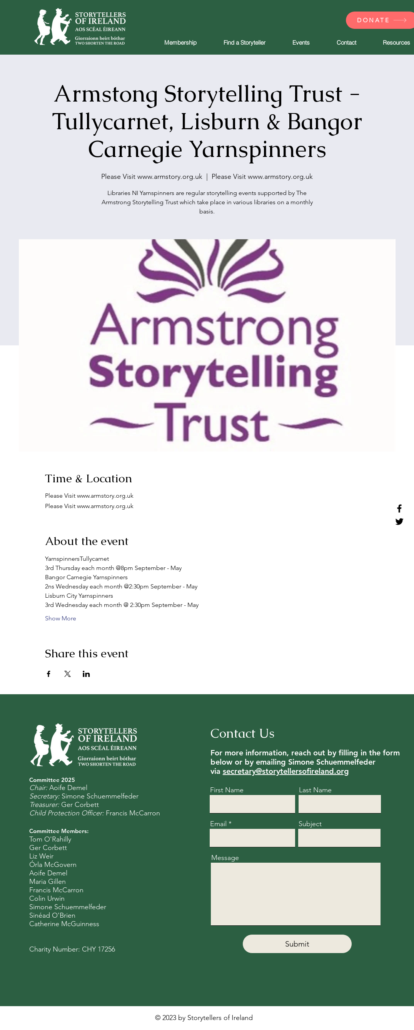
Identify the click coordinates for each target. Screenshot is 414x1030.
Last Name (315, 790)
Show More (60, 618)
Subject (310, 823)
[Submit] (297, 943)
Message (225, 857)
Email (218, 823)
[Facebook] (399, 508)
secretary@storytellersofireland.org (286, 771)
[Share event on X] (67, 674)
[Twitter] (399, 521)
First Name (227, 790)
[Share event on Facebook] (48, 674)
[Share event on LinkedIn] (86, 674)
